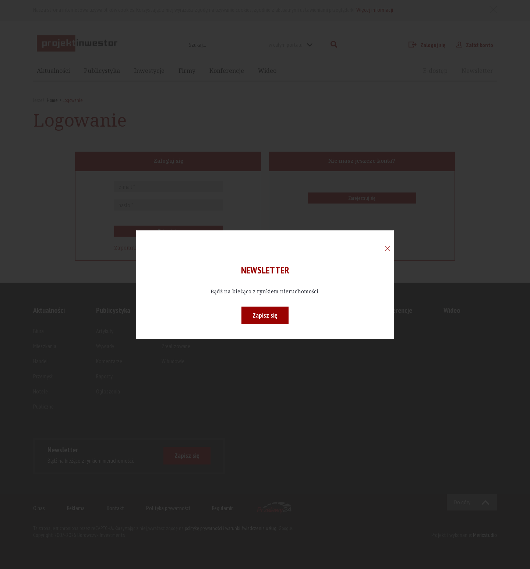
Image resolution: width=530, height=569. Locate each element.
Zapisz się (265, 315)
